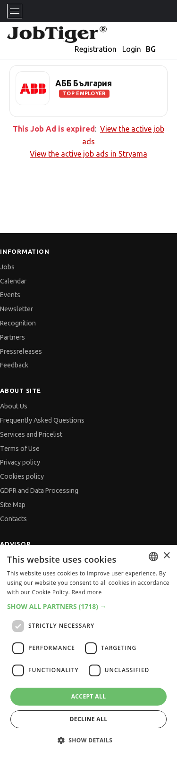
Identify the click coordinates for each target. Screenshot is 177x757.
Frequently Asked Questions (42, 420)
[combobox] (153, 556)
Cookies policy (22, 476)
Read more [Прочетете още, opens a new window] (87, 592)
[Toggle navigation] (14, 11)
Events (10, 295)
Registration (96, 49)
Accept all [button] (88, 696)
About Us (13, 406)
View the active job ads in (88, 154)
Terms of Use (20, 448)
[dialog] (88, 651)
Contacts (13, 519)
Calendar (13, 281)
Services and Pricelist (31, 434)
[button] (88, 606)
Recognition (18, 323)
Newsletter (16, 309)
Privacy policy (20, 462)
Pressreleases (21, 351)
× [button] (166, 555)
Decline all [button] (89, 719)
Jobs (7, 267)
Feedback (14, 365)
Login (131, 49)
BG (151, 49)
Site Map (12, 504)
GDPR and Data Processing (39, 490)
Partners (12, 337)
